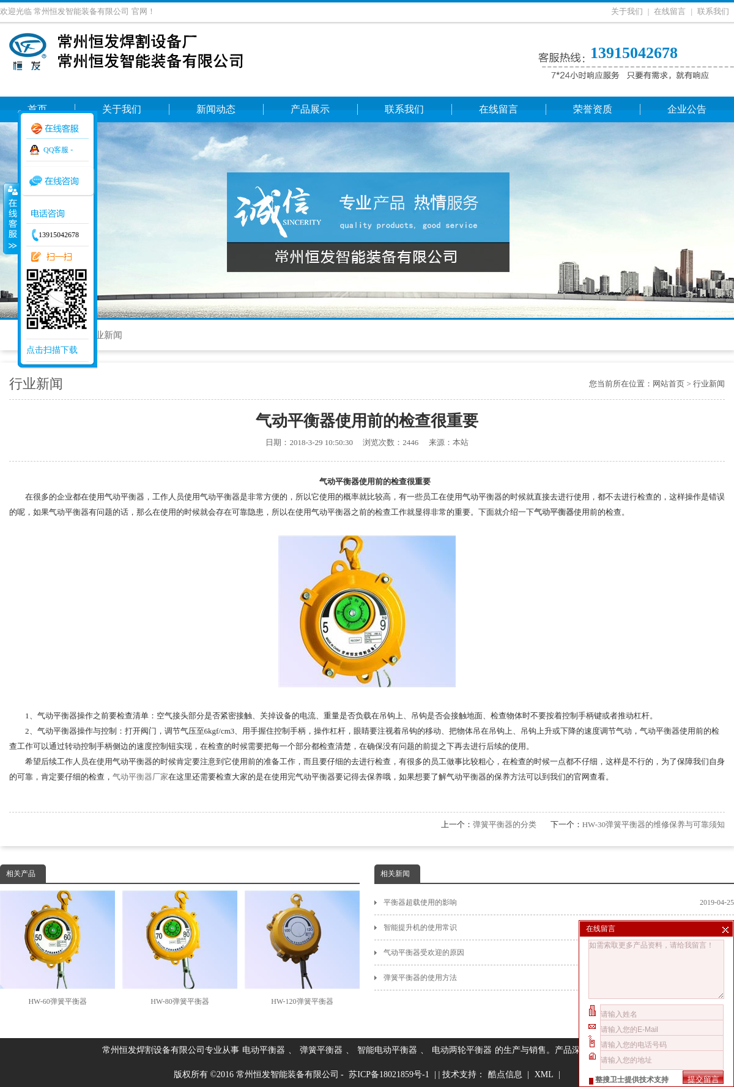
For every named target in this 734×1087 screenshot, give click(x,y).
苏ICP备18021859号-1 (389, 1074)
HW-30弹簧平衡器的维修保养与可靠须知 (653, 824)
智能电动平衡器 (387, 1050)
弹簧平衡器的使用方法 (559, 977)
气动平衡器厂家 (140, 776)
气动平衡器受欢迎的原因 (559, 952)
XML (544, 1074)
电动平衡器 (263, 1050)
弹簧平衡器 (321, 1050)
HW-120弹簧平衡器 (302, 948)
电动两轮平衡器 (462, 1050)
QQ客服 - (58, 150)
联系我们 (713, 11)
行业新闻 (104, 335)
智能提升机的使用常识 (559, 927)
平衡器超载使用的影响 (559, 902)
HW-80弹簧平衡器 (179, 948)
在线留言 (670, 11)
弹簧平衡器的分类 (504, 824)
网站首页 (668, 383)
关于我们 (627, 11)
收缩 (10, 218)
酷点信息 (505, 1074)
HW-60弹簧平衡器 (57, 948)
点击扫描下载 (52, 350)
